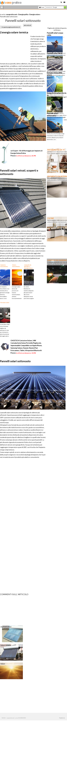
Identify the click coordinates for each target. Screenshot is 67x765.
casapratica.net (11, 14)
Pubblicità (62, 718)
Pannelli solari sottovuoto (15, 361)
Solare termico (5, 645)
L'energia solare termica (14, 32)
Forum (41, 7)
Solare (2, 664)
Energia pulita (23, 14)
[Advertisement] (20, 12)
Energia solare (34, 14)
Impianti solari (5, 627)
